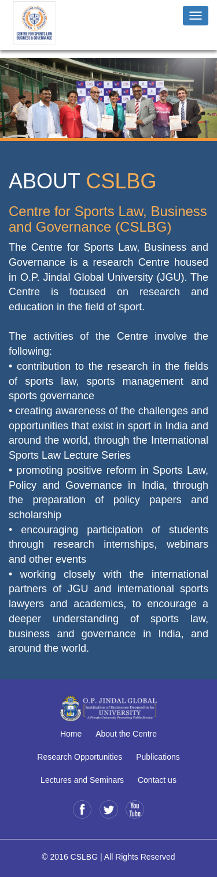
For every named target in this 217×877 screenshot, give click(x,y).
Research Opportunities (79, 756)
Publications (158, 756)
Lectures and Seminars (82, 780)
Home (71, 733)
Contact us (157, 780)
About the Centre (126, 733)
